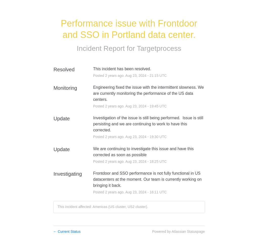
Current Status (67, 232)
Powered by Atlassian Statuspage (178, 232)
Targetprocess (159, 48)
